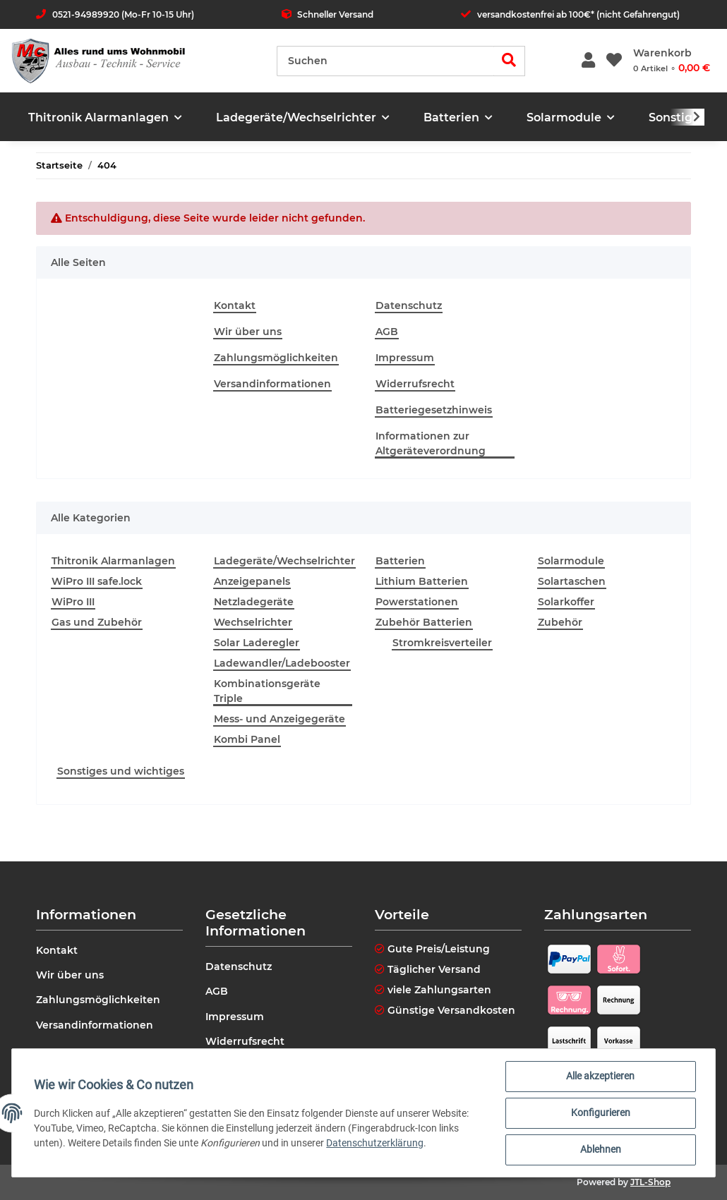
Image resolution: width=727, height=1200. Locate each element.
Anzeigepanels (252, 581)
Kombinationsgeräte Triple (267, 691)
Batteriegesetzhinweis (433, 410)
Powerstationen (416, 601)
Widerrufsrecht (415, 383)
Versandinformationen (272, 383)
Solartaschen (572, 581)
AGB (386, 331)
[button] (588, 61)
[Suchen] (385, 61)
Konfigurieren (600, 1113)
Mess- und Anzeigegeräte (279, 719)
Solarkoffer (566, 601)
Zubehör (560, 622)
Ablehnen (599, 1150)
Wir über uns (248, 331)
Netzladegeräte (254, 601)
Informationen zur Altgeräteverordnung (430, 443)
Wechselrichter (253, 622)
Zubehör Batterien (423, 622)
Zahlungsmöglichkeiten (276, 357)
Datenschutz (408, 305)
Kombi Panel (247, 739)
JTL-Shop (650, 1182)
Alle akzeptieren (600, 1076)
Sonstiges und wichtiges (120, 771)
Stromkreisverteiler (442, 642)
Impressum (404, 357)
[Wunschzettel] (614, 61)
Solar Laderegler (256, 642)
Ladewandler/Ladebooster (282, 663)
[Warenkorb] (671, 60)
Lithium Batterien (421, 581)
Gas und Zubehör (97, 622)
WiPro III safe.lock (97, 581)
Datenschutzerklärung (375, 1143)
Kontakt (235, 305)
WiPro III (73, 601)
